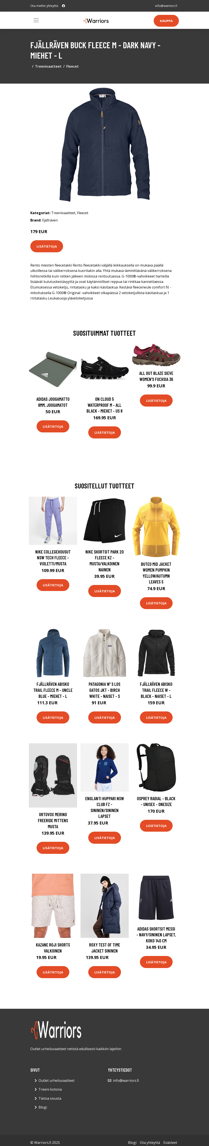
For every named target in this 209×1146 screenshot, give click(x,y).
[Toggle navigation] (36, 20)
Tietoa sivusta (50, 1098)
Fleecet (72, 66)
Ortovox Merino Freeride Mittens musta (53, 820)
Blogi (43, 1107)
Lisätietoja (47, 246)
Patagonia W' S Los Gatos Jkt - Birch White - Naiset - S (104, 690)
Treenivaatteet (48, 66)
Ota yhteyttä (150, 1142)
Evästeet (170, 1142)
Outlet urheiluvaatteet (56, 1080)
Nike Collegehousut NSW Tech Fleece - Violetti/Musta (53, 557)
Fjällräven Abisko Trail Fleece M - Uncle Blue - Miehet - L (53, 690)
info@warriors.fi (166, 6)
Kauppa (166, 21)
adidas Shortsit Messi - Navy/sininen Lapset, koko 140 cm (156, 934)
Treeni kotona (50, 1089)
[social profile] (63, 6)
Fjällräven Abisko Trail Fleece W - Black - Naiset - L (156, 690)
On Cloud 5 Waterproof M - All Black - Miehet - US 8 (104, 404)
